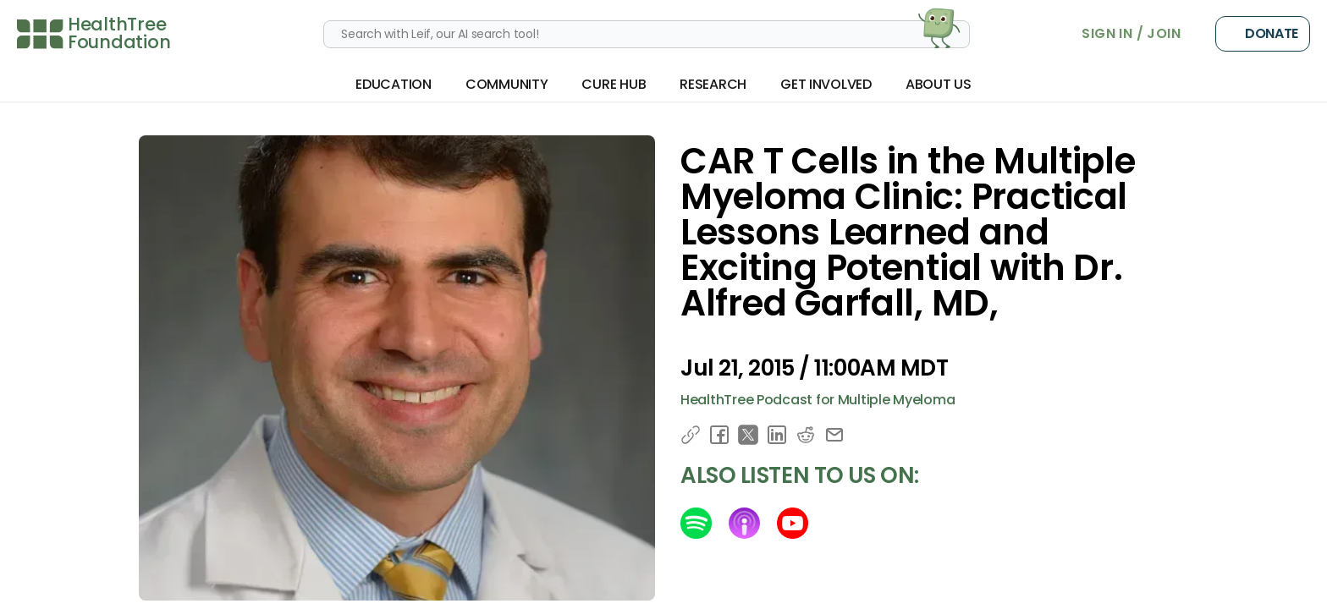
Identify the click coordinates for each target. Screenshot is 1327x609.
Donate (1262, 34)
